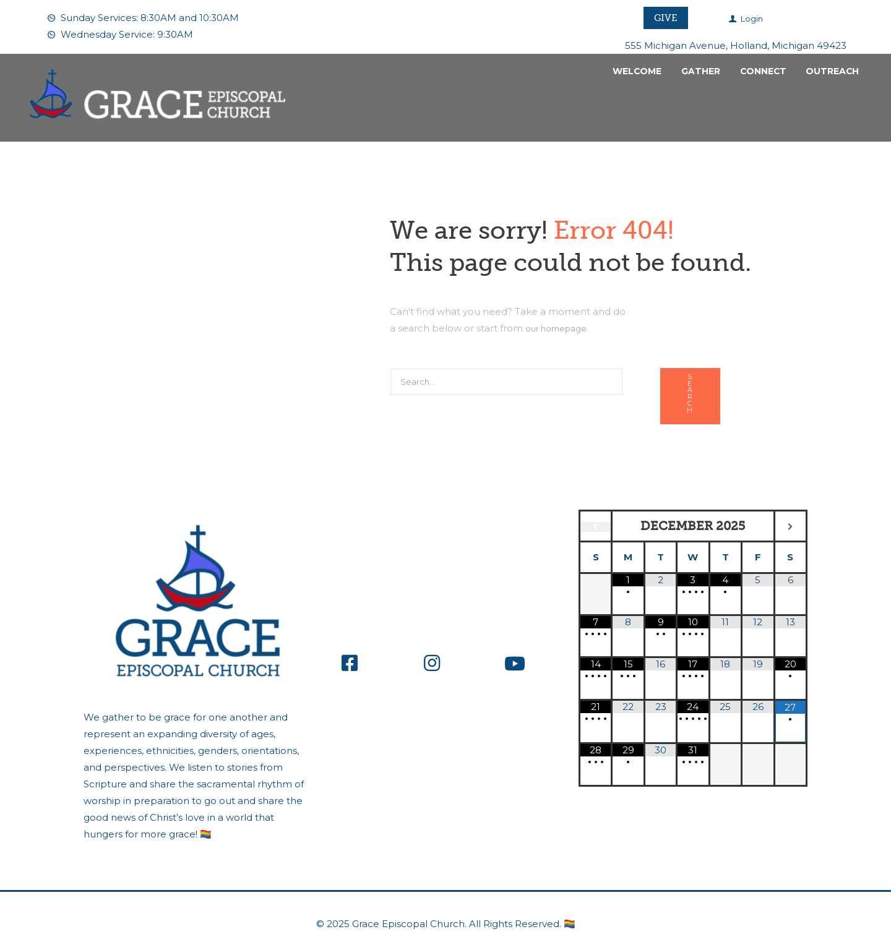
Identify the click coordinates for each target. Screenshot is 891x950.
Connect (763, 71)
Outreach (832, 71)
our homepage (561, 327)
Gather (700, 71)
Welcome (637, 71)
